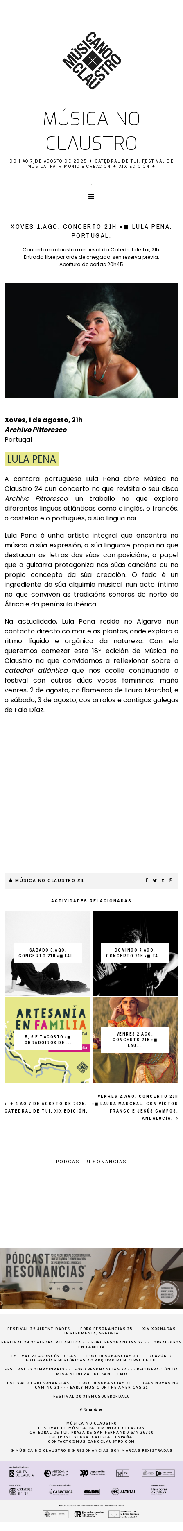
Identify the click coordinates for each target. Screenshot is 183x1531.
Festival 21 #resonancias (37, 1383)
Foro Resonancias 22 (101, 1369)
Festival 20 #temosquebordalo (91, 1396)
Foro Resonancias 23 (112, 1356)
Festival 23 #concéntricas (43, 1356)
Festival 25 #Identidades (38, 1329)
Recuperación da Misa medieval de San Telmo (117, 1371)
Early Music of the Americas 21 (109, 1387)
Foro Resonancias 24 (117, 1342)
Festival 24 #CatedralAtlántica (41, 1342)
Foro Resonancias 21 (105, 1383)
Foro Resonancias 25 (106, 1329)
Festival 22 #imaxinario (35, 1369)
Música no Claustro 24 (49, 880)
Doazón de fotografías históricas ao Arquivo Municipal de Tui (100, 1358)
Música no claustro (92, 131)
